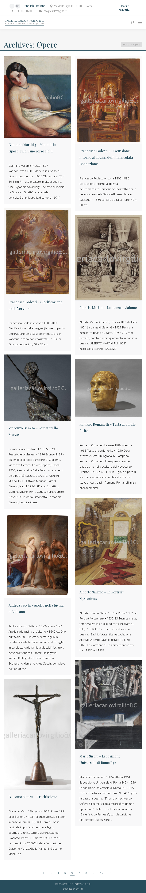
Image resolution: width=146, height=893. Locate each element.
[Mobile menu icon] (140, 22)
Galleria (124, 9)
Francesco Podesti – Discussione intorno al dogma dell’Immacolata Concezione (106, 157)
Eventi (125, 6)
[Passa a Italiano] (41, 6)
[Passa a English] (30, 6)
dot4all (79, 888)
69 (101, 873)
